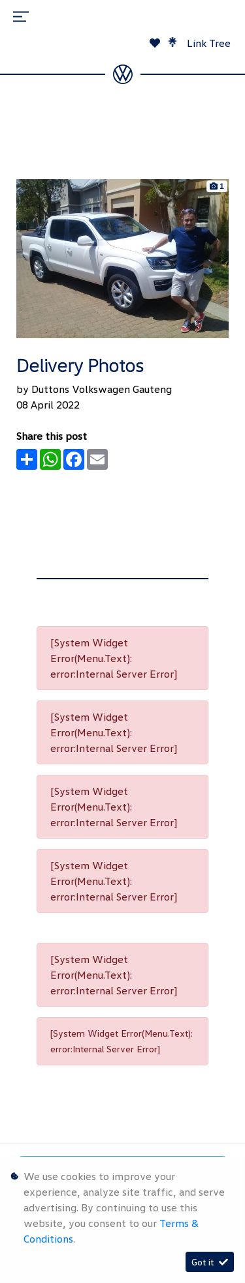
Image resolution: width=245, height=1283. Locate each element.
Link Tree (200, 43)
